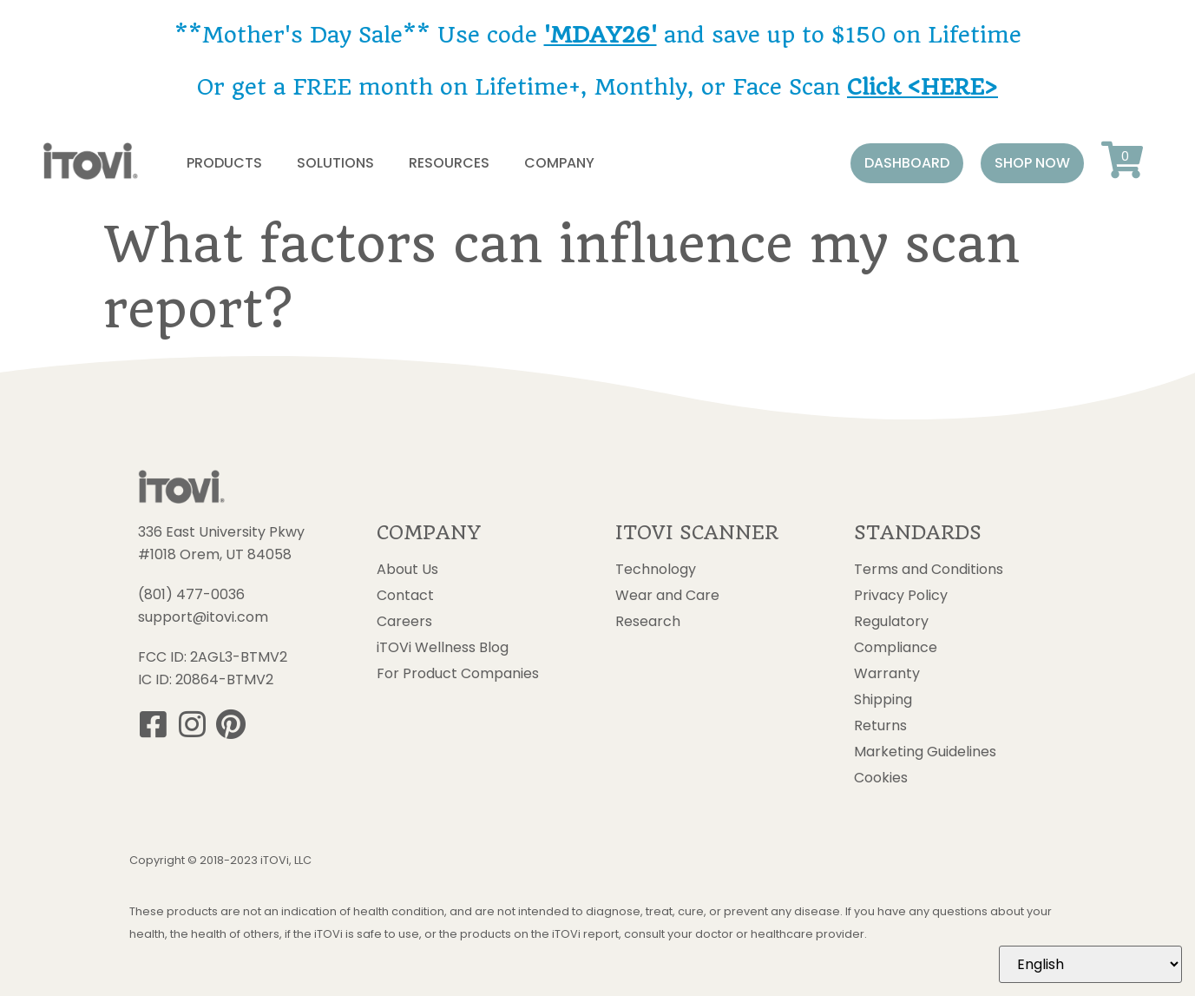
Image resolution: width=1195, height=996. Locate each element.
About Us (407, 569)
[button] (906, 163)
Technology (655, 569)
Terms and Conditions (928, 569)
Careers (404, 621)
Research (647, 621)
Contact (405, 595)
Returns (880, 726)
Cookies (881, 778)
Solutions (335, 163)
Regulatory (891, 621)
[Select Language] (1090, 964)
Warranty (887, 674)
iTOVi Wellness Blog (443, 647)
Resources (449, 163)
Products (224, 163)
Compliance (895, 647)
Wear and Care (667, 595)
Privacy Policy (901, 595)
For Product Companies (458, 674)
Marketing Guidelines (925, 752)
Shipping (883, 700)
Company (559, 163)
